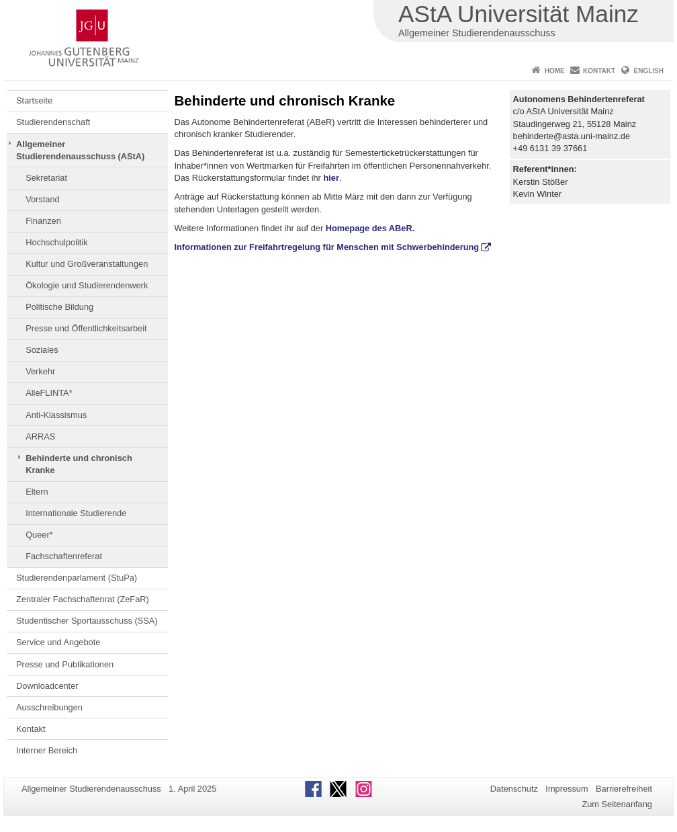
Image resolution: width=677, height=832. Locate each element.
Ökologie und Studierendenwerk (87, 285)
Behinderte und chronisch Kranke (79, 464)
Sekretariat (46, 178)
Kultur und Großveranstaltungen (87, 264)
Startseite (34, 100)
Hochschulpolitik (56, 242)
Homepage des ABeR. (370, 228)
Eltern (37, 492)
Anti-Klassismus (56, 415)
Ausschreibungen (49, 707)
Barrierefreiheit (624, 789)
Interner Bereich (46, 750)
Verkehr (40, 371)
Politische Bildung (59, 307)
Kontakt (599, 71)
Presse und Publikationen (65, 664)
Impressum (566, 789)
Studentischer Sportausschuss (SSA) (87, 621)
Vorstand (43, 199)
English (649, 71)
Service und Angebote (58, 642)
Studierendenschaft (53, 122)
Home (555, 71)
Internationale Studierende (76, 513)
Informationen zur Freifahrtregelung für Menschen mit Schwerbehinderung (327, 247)
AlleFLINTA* (49, 393)
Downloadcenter (47, 686)
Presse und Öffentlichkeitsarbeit (86, 328)
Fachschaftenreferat (64, 556)
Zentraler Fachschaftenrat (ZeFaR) (82, 599)
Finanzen (43, 221)
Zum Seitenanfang (617, 804)
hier (330, 178)
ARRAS (40, 436)
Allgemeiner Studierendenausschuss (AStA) (80, 150)
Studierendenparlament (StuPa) (76, 578)
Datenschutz (514, 789)
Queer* (39, 535)
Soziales (42, 350)
